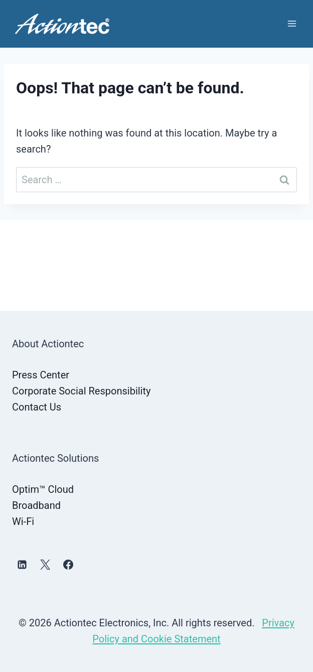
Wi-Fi (23, 521)
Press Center (40, 375)
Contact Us (36, 407)
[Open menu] (291, 24)
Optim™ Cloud (43, 489)
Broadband (36, 505)
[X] (45, 565)
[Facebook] (68, 565)
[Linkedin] (22, 565)
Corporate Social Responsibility (81, 391)
